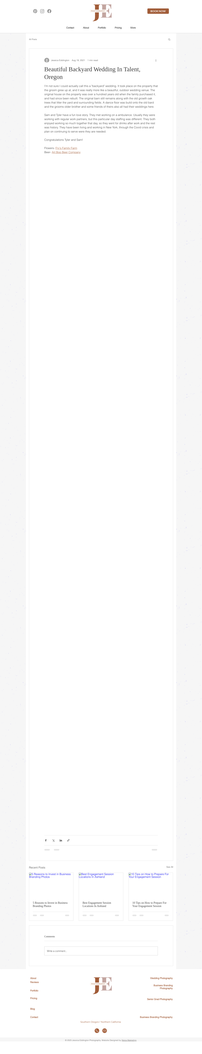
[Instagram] (42, 11)
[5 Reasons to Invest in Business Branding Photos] (51, 885)
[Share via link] (68, 840)
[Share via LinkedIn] (60, 840)
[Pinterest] (35, 11)
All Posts (33, 39)
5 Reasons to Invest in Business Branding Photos (50, 904)
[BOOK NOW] (158, 11)
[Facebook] (49, 11)
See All (169, 867)
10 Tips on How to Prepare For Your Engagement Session (149, 904)
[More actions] (156, 60)
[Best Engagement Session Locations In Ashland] (101, 885)
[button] (101, 27)
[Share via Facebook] (45, 840)
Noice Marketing (129, 1040)
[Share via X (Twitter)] (53, 840)
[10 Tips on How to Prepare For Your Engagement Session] (151, 885)
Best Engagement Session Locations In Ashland (97, 904)
